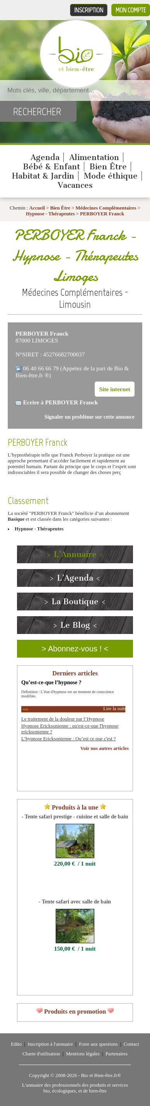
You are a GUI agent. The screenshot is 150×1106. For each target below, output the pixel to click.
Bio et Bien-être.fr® (101, 1075)
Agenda (45, 157)
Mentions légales (83, 1054)
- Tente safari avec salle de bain (75, 901)
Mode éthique (111, 176)
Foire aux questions (98, 1044)
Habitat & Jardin (43, 176)
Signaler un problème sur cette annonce (89, 417)
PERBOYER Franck (102, 213)
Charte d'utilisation (41, 1054)
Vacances (75, 185)
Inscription (88, 10)
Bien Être (108, 166)
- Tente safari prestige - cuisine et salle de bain (75, 816)
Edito (16, 1044)
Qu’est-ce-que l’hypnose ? (51, 682)
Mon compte (131, 10)
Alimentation (94, 157)
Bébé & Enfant (51, 166)
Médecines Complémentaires (105, 208)
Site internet (114, 389)
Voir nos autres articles (104, 748)
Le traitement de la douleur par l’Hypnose (62, 719)
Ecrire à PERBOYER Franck (60, 402)
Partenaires (117, 1054)
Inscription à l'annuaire (50, 1044)
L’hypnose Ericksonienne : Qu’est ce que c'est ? (68, 738)
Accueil (37, 208)
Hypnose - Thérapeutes (50, 213)
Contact (131, 1044)
